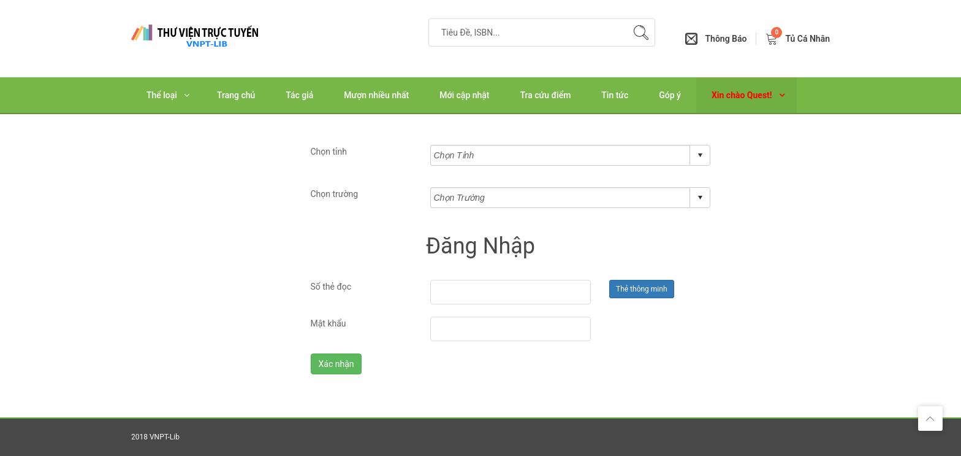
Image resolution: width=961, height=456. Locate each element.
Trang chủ (236, 95)
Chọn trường (335, 194)
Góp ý (670, 95)
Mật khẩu (328, 323)
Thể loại (161, 95)
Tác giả (299, 95)
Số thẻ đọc (331, 287)
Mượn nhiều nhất (376, 95)
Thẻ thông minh (641, 289)
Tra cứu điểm (545, 95)
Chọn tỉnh (329, 152)
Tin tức (614, 95)
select (700, 155)
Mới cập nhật (464, 95)
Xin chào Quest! (742, 95)
